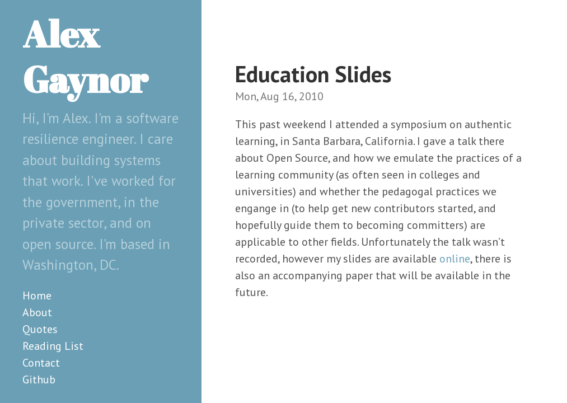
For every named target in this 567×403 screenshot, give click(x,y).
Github (38, 379)
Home (36, 295)
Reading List (52, 346)
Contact (41, 362)
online (454, 258)
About (37, 312)
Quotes (40, 329)
